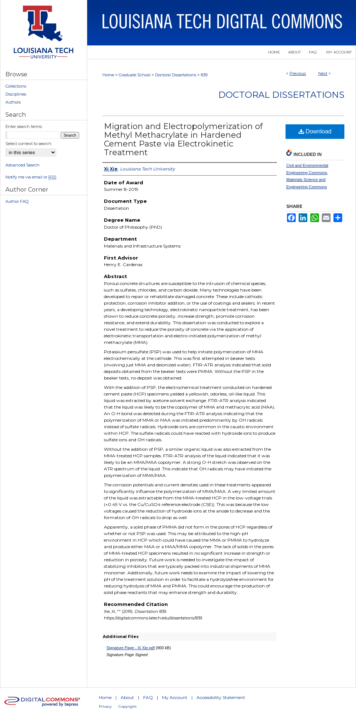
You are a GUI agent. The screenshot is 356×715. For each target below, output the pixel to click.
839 (204, 74)
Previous (298, 73)
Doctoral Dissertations (175, 74)
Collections (15, 86)
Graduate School (134, 74)
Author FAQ (16, 201)
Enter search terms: (24, 126)
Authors (13, 102)
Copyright (127, 706)
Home (108, 74)
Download (315, 131)
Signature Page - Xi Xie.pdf (130, 648)
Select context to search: (28, 143)
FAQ (148, 697)
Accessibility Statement (221, 697)
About (127, 697)
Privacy (105, 706)
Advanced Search (22, 165)
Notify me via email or (30, 177)
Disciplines (15, 94)
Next (322, 73)
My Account (174, 697)
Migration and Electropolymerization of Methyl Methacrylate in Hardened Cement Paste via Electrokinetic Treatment (183, 139)
